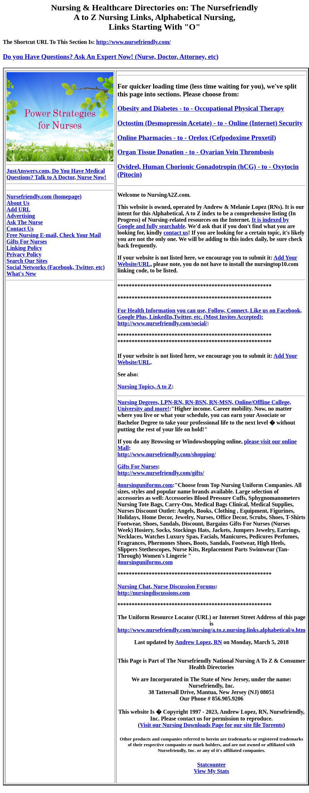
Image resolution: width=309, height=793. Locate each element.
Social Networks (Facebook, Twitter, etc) (55, 267)
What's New (21, 274)
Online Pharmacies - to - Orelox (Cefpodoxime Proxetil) (196, 137)
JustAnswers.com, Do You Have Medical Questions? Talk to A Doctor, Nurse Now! (56, 174)
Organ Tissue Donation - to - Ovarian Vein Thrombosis (195, 152)
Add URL (18, 209)
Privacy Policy (23, 254)
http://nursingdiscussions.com (153, 593)
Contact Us (20, 229)
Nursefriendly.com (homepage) (44, 197)
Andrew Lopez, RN (198, 642)
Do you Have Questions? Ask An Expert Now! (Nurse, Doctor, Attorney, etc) (110, 56)
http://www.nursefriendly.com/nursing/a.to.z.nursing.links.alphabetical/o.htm (211, 630)
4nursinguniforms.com (145, 485)
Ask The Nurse (24, 222)
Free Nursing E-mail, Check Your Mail (53, 235)
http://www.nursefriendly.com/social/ (162, 323)
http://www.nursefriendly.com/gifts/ (160, 473)
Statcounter (211, 765)
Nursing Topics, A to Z (144, 386)
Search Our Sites (26, 261)
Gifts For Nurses (26, 242)
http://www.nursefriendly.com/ (133, 42)
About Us (17, 203)
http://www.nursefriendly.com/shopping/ (166, 454)
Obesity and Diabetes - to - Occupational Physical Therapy (200, 108)
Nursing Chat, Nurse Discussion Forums (166, 586)
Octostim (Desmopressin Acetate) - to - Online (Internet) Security (210, 123)
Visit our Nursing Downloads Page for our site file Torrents (211, 725)
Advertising (20, 216)
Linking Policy (24, 248)
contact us (175, 233)
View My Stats (211, 771)
